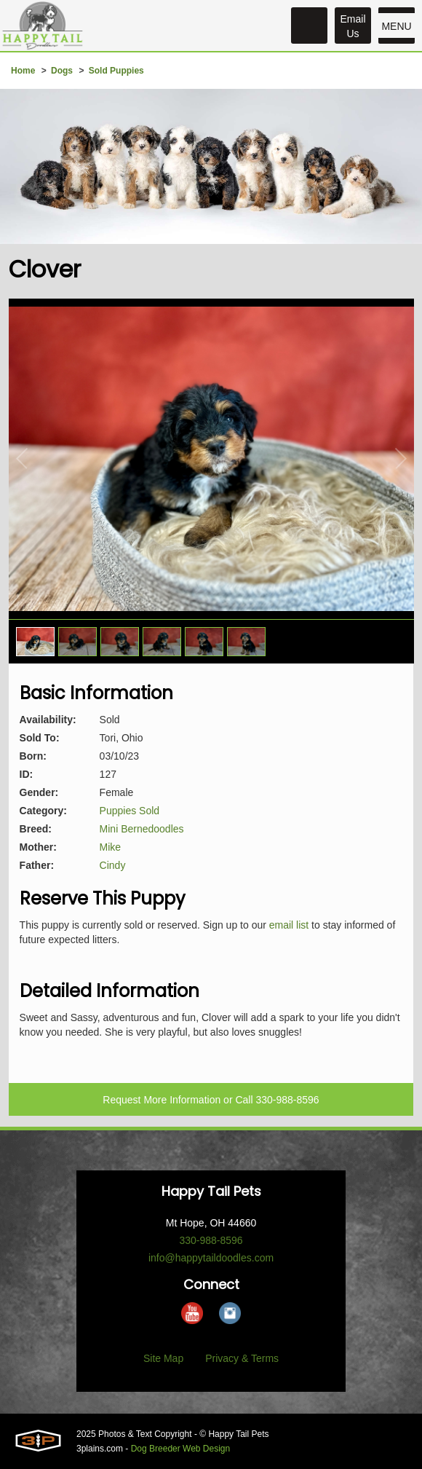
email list (288, 925)
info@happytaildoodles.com (211, 1258)
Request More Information (161, 1100)
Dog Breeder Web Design (181, 1449)
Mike (111, 847)
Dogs (62, 71)
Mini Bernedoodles (142, 829)
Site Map (163, 1358)
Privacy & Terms (242, 1358)
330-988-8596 (287, 1100)
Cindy (113, 865)
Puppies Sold (130, 810)
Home (23, 71)
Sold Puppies (116, 71)
